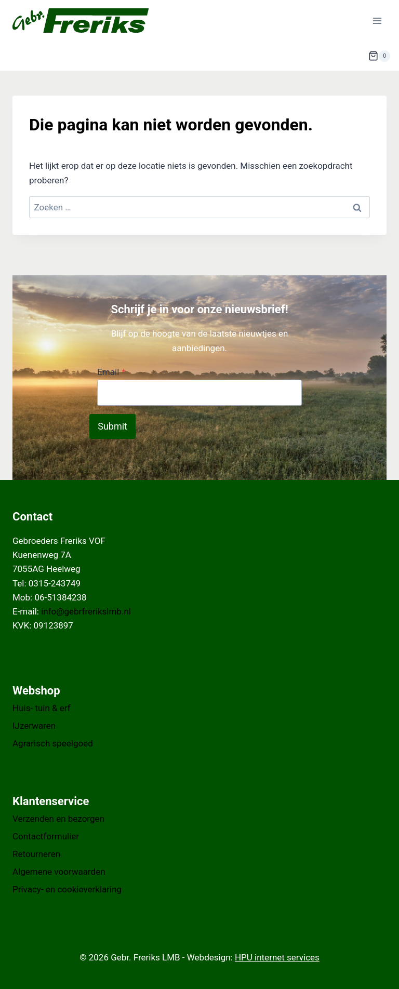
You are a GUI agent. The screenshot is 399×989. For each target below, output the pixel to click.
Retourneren (36, 854)
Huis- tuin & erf (41, 708)
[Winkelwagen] (379, 56)
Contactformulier (45, 836)
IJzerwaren (34, 725)
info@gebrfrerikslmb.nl (86, 611)
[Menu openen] (377, 20)
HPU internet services (277, 957)
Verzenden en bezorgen (58, 818)
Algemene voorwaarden (58, 871)
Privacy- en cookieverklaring (67, 889)
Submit (112, 426)
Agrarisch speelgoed (52, 743)
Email (111, 372)
